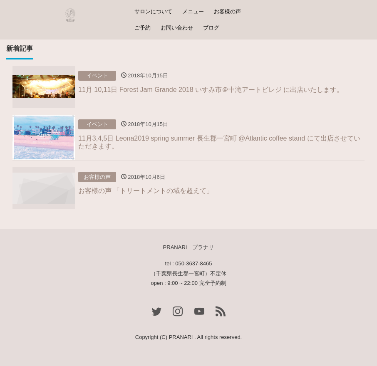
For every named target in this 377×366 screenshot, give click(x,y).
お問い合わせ (177, 28)
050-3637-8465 (193, 263)
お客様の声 (227, 11)
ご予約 (142, 28)
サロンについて (153, 11)
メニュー (193, 11)
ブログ (211, 28)
